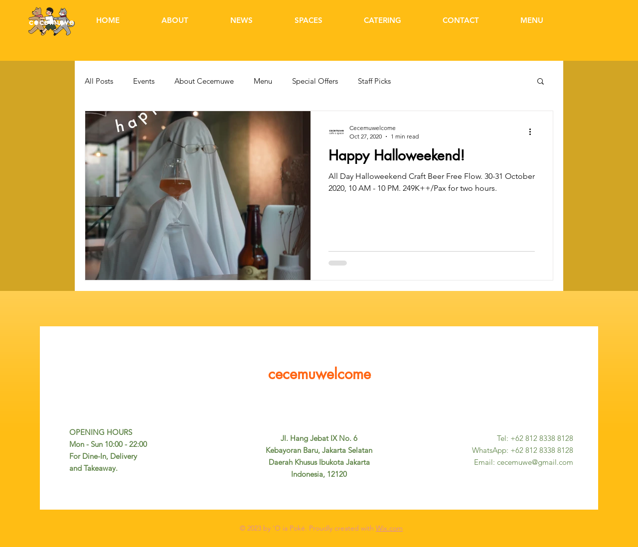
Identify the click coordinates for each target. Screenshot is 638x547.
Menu (263, 81)
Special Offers (315, 81)
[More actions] (533, 131)
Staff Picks (374, 81)
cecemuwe (52, 21)
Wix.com (389, 528)
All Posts (99, 81)
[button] (540, 82)
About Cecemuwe (204, 81)
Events (144, 81)
